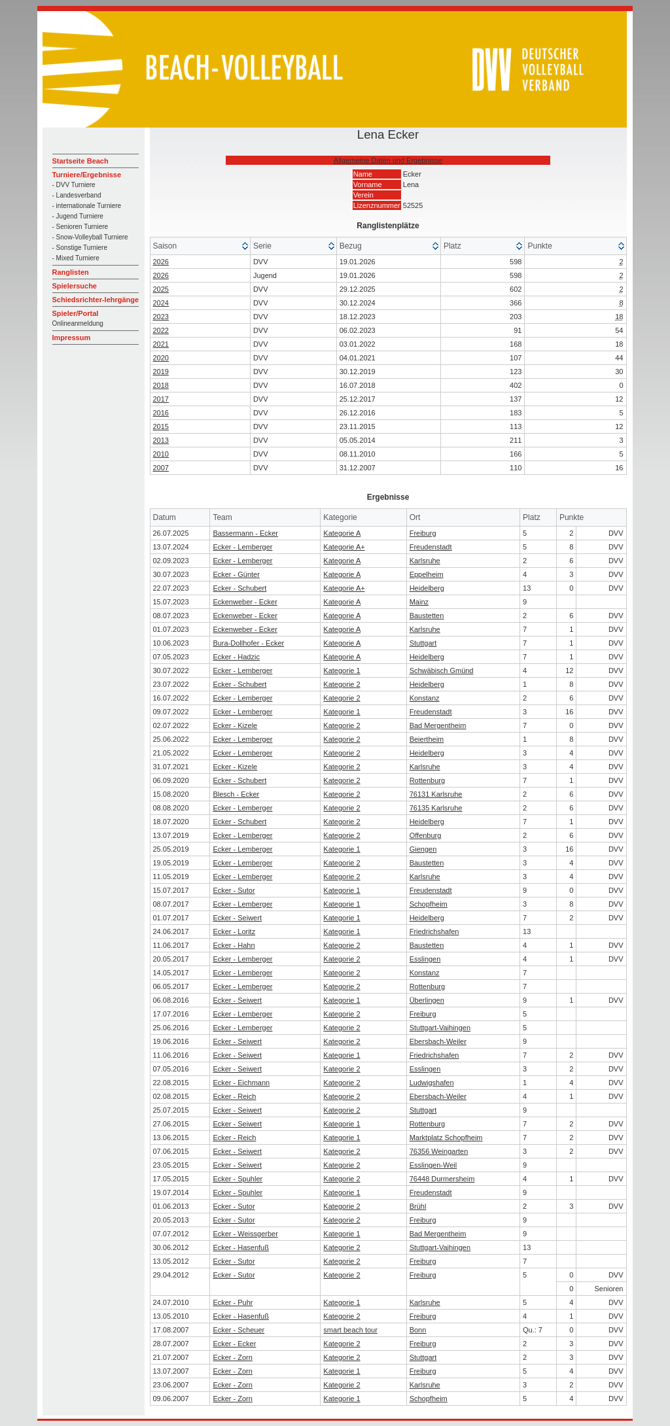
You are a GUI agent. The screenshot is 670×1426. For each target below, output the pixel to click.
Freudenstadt (431, 547)
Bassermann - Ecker (245, 533)
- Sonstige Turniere (80, 247)
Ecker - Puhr (233, 1302)
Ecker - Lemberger (242, 547)
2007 (161, 468)
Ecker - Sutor (234, 890)
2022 (161, 330)
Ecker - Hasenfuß (241, 1247)
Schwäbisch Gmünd (442, 670)
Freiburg (423, 533)
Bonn (418, 1330)
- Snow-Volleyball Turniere (90, 237)
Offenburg (426, 835)
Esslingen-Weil (433, 1165)
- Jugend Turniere (77, 216)
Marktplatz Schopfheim (446, 1137)
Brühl (418, 1206)
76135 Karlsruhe (436, 808)
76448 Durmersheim (442, 1179)
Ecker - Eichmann (241, 1083)
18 (619, 317)
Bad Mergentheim (438, 725)
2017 (161, 399)
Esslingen (425, 959)
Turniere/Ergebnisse (87, 175)
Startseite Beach (80, 161)
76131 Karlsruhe (436, 794)
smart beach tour (350, 1330)
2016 (161, 413)
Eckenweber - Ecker (245, 602)
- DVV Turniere (74, 184)
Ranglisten (70, 272)
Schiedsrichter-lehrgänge (95, 300)
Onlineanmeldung (77, 323)
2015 (161, 426)
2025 (161, 289)
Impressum (71, 337)
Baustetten (427, 615)
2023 (161, 317)
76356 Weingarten (439, 1151)
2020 (161, 358)
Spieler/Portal (75, 313)
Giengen (423, 849)
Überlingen (427, 1000)
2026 (161, 262)
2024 (161, 303)
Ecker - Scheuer (238, 1330)
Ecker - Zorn (233, 1357)
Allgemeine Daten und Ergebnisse (388, 160)
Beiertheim (427, 739)
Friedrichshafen (434, 931)
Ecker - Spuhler (237, 1179)
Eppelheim (427, 574)
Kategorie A (342, 533)
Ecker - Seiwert (237, 918)
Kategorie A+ (343, 547)
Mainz (419, 602)
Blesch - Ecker (236, 794)
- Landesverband (76, 195)
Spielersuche (74, 286)
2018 (161, 385)
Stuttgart (423, 643)
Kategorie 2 (341, 684)
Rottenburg (427, 780)
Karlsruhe (425, 561)
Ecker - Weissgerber (245, 1234)
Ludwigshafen (432, 1083)
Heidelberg (427, 588)
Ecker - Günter (236, 574)
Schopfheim (429, 904)
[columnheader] (200, 246)
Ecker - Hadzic (236, 657)
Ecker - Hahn (234, 945)
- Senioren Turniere (80, 226)
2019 (161, 371)
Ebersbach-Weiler (438, 1041)
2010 (161, 454)
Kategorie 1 (341, 670)
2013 (161, 440)
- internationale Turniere (87, 205)
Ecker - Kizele (235, 725)
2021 (161, 344)
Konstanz (425, 698)
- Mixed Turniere (75, 258)
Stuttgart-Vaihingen (440, 1028)
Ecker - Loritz (234, 931)
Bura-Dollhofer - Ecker (248, 643)
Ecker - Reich (234, 1096)
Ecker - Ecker (234, 1344)
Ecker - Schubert (239, 588)
